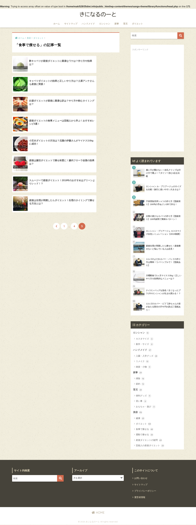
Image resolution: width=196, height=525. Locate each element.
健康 (140, 418)
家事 (116, 23)
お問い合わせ (140, 478)
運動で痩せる (144, 435)
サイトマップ (70, 23)
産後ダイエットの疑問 (149, 440)
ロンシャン (104, 23)
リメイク (142, 361)
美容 (137, 412)
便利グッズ (143, 396)
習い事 (141, 401)
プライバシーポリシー (145, 491)
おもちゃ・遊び (146, 407)
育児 (125, 23)
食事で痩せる (144, 429)
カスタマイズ (144, 339)
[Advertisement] (154, 104)
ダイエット (137, 23)
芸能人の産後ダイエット (150, 446)
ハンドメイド (88, 23)
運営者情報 (139, 497)
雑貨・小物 (143, 367)
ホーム (56, 23)
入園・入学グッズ (147, 356)
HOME (98, 513)
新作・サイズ (144, 344)
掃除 (140, 379)
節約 (140, 384)
